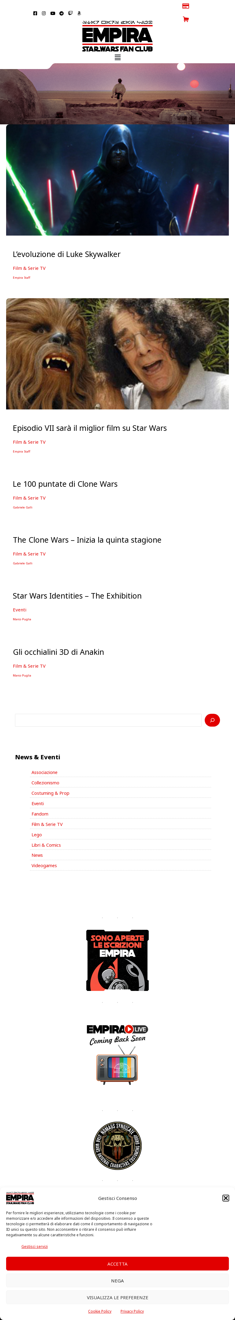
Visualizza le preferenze (117, 1297)
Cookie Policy (99, 1311)
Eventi (19, 595)
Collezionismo (45, 767)
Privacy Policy (132, 1311)
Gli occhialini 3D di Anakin (58, 636)
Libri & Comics (46, 829)
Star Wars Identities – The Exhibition (77, 580)
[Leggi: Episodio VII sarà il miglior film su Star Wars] (117, 339)
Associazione (45, 756)
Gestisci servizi (34, 1246)
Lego (37, 818)
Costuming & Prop (50, 777)
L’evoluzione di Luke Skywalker (67, 240)
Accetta (117, 1264)
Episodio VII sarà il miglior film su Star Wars (90, 414)
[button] (226, 1198)
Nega (117, 1281)
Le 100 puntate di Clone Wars (65, 469)
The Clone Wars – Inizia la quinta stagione (87, 525)
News (37, 839)
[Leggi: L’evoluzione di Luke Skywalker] (117, 166)
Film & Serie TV (28, 254)
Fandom (40, 797)
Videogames (44, 849)
